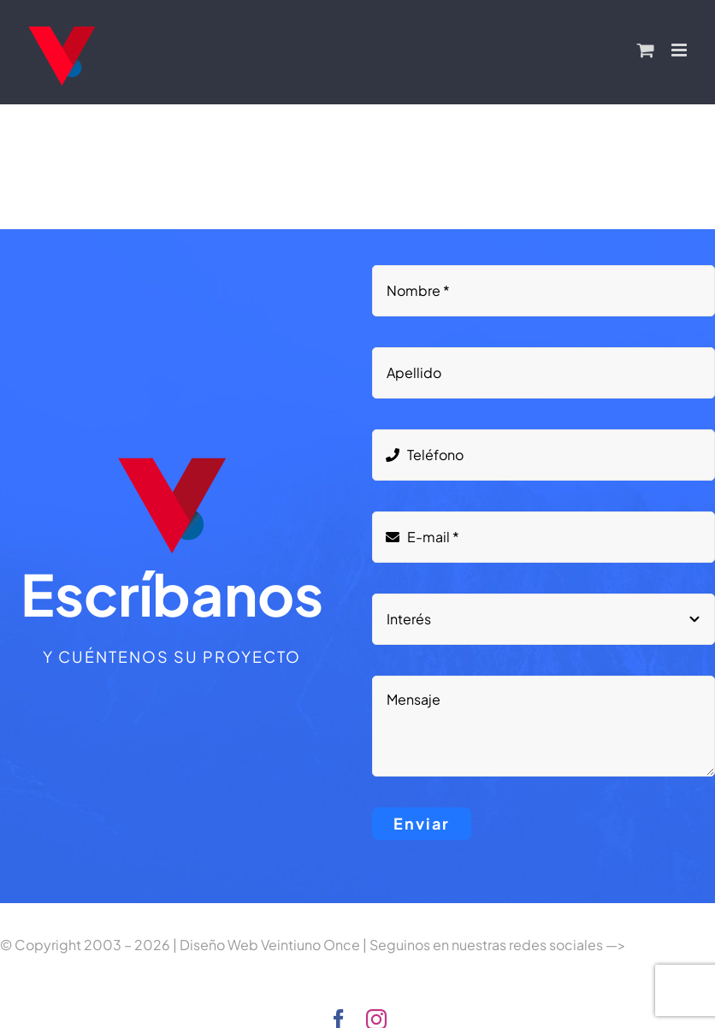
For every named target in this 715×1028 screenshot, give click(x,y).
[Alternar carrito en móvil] (645, 50)
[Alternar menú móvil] (680, 50)
